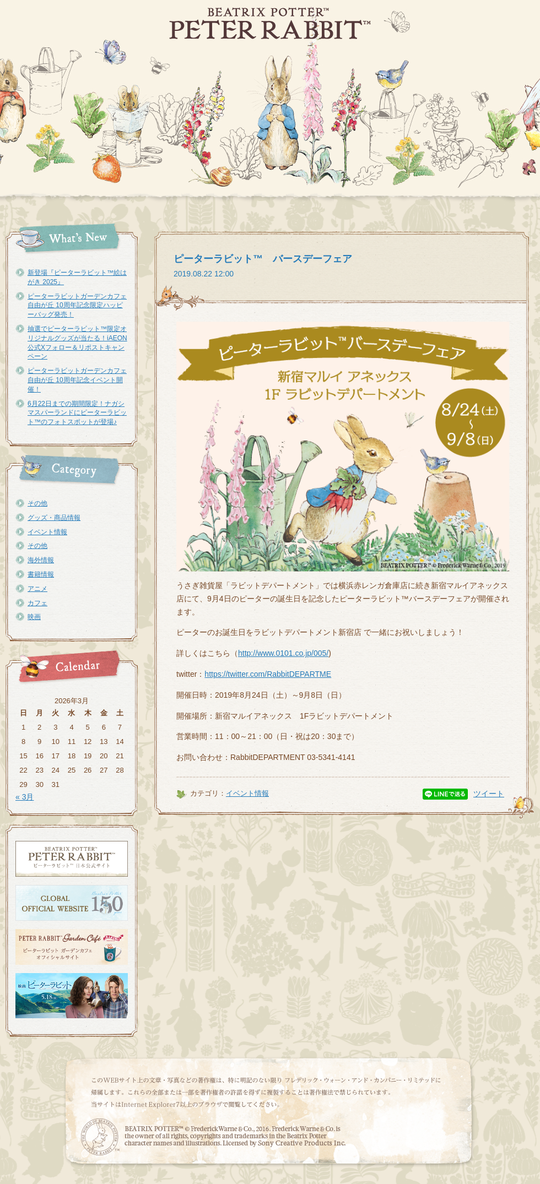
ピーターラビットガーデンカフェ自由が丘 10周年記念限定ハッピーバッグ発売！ (77, 305)
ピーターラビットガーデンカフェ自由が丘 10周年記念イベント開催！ (77, 380)
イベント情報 (47, 532)
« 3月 (24, 796)
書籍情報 (41, 574)
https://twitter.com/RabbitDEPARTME (267, 674)
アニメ (37, 589)
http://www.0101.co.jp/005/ (283, 653)
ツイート (488, 793)
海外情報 (41, 560)
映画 (34, 617)
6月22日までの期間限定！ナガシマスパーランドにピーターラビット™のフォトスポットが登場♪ (77, 413)
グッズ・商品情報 (54, 518)
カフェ (37, 603)
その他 (37, 503)
